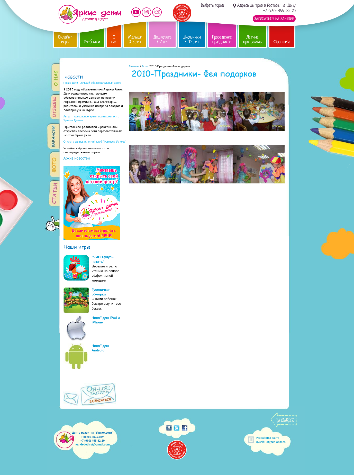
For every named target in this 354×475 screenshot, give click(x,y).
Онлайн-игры (65, 39)
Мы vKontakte (157, 12)
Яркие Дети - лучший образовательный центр (92, 82)
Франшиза (282, 42)
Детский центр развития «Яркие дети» (89, 14)
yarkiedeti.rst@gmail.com (92, 444)
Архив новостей (76, 158)
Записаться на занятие (274, 18)
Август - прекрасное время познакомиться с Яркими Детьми (91, 118)
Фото (145, 66)
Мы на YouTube (136, 12)
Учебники (92, 42)
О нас (114, 39)
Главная (134, 66)
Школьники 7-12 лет (192, 39)
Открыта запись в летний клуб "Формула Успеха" (94, 141)
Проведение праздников (222, 39)
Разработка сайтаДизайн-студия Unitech (271, 439)
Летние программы (252, 39)
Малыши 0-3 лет (135, 39)
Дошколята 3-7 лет (162, 39)
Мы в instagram (146, 12)
